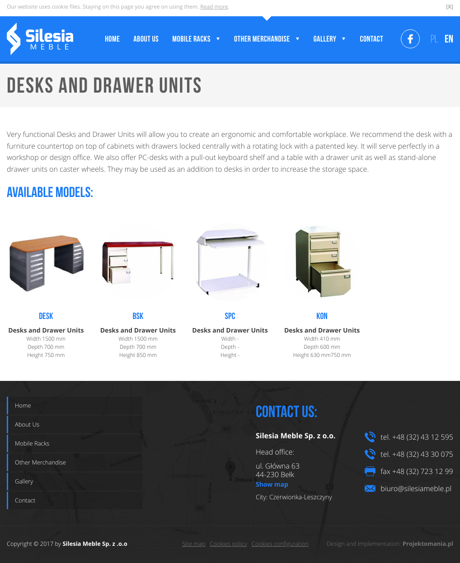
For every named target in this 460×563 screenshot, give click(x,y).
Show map (272, 484)
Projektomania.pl (428, 544)
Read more (214, 6)
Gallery (24, 481)
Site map (193, 544)
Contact (25, 500)
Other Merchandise (40, 462)
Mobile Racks (32, 443)
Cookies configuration (280, 544)
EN (449, 39)
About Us (27, 424)
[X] (449, 6)
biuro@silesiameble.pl (415, 488)
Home (23, 405)
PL (434, 39)
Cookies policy (228, 544)
